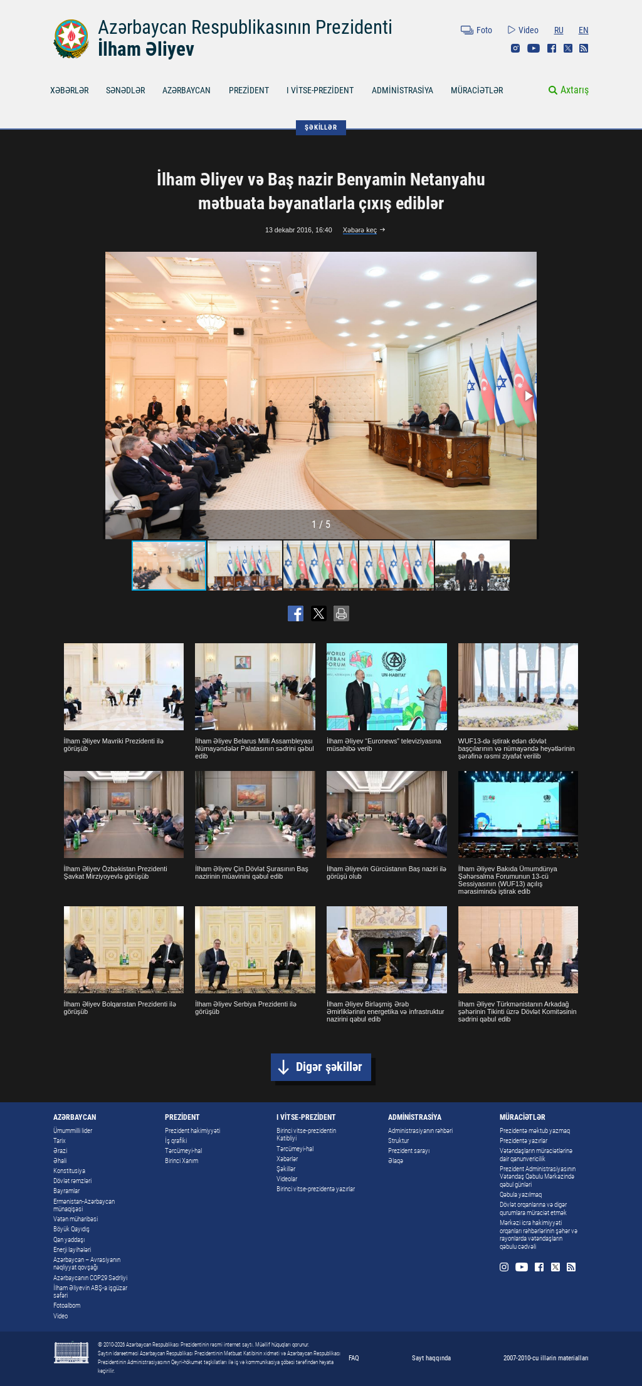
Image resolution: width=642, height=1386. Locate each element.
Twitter (568, 48)
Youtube (533, 48)
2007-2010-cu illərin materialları (546, 1357)
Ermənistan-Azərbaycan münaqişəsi (84, 1205)
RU (559, 30)
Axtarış (574, 90)
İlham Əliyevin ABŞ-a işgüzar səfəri (90, 1292)
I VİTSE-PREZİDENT (320, 90)
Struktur (398, 1141)
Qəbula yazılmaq (521, 1195)
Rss (583, 48)
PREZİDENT (249, 90)
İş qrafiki (176, 1141)
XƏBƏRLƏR (69, 90)
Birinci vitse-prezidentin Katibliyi (306, 1135)
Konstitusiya (69, 1171)
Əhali (59, 1161)
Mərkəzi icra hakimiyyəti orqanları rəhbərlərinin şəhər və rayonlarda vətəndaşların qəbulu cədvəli (538, 1235)
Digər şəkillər (329, 1067)
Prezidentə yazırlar (523, 1141)
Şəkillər (285, 1169)
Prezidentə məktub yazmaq (535, 1131)
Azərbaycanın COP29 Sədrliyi (90, 1278)
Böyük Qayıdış (71, 1229)
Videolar (286, 1179)
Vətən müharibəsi (75, 1219)
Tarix (59, 1141)
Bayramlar (66, 1191)
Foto (484, 30)
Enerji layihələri (72, 1250)
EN (584, 30)
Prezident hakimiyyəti (192, 1131)
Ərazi (60, 1151)
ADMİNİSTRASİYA (402, 90)
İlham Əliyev (146, 49)
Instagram (515, 48)
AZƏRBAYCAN (186, 90)
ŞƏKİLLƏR (321, 127)
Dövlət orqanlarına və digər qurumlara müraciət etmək (533, 1209)
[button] (528, 396)
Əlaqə (395, 1161)
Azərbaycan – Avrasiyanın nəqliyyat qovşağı (86, 1264)
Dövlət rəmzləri (72, 1181)
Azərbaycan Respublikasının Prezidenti (245, 27)
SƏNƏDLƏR (125, 90)
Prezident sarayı (408, 1151)
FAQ (354, 1357)
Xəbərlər (287, 1159)
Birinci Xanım (181, 1161)
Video (528, 30)
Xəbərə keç (360, 230)
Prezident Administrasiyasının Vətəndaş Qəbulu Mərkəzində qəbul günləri (538, 1177)
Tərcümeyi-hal (183, 1151)
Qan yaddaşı (69, 1240)
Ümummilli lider (72, 1131)
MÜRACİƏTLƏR (477, 90)
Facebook (551, 48)
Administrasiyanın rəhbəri (420, 1131)
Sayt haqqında (431, 1357)
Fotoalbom (66, 1305)
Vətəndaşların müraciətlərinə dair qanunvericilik (536, 1155)
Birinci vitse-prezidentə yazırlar (315, 1189)
